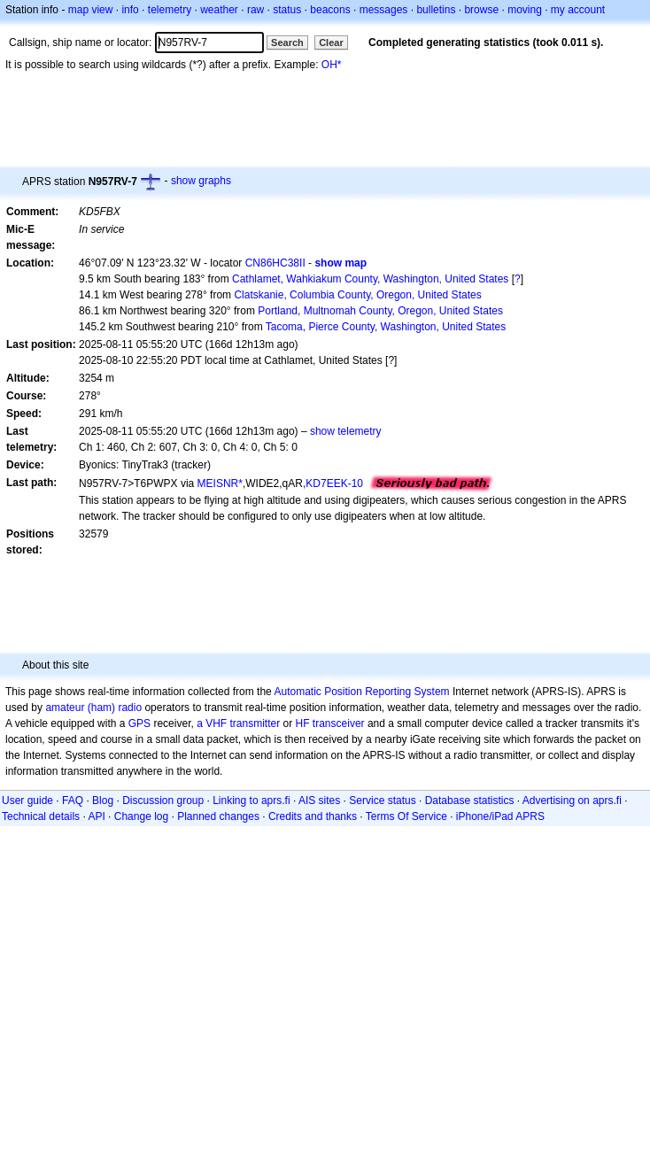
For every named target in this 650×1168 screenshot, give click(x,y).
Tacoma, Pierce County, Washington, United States (386, 327)
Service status (382, 800)
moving (524, 10)
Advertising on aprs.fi (572, 800)
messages (384, 10)
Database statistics (470, 800)
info (129, 10)
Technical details (41, 816)
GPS (139, 723)
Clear (331, 42)
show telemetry (346, 431)
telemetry (169, 10)
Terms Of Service (406, 816)
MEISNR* (220, 483)
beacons (330, 10)
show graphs (201, 180)
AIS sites (319, 800)
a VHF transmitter (238, 723)
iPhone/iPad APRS (500, 816)
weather (219, 10)
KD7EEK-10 (334, 483)
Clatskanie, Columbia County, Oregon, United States (357, 295)
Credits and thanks (312, 816)
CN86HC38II (275, 263)
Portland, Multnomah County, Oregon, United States (380, 311)
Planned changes (218, 816)
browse (481, 10)
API (96, 816)
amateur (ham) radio (93, 707)
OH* (331, 64)
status (287, 10)
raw (255, 10)
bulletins (435, 10)
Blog (102, 800)
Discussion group (163, 800)
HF (303, 723)
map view (90, 10)
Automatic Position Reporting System (361, 691)
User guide (27, 800)
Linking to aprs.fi (251, 800)
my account (578, 10)
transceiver (339, 723)
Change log (141, 816)
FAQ (72, 800)
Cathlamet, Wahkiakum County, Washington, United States (370, 279)
